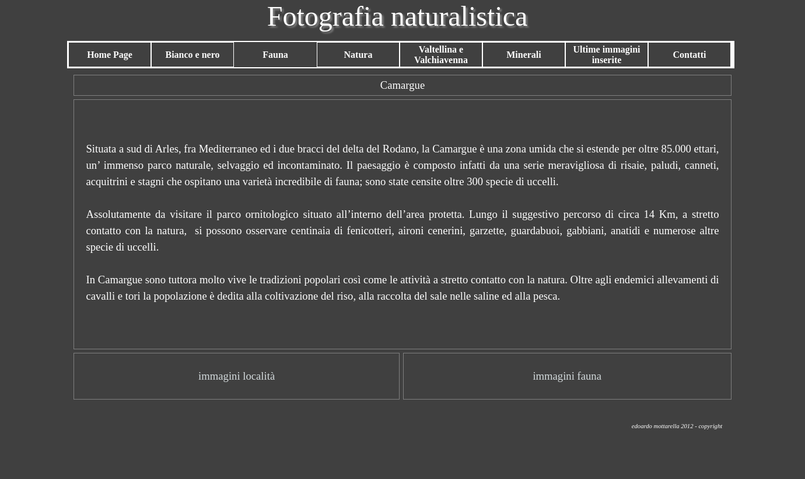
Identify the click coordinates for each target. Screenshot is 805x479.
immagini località (236, 376)
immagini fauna (567, 376)
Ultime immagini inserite (606, 54)
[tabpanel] (402, 85)
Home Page (109, 55)
